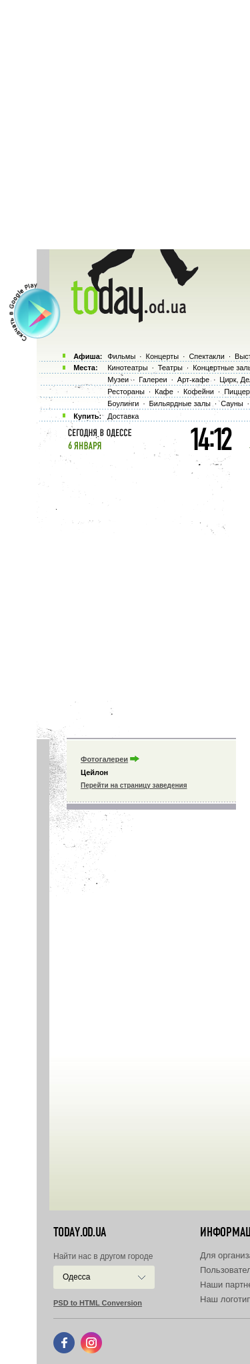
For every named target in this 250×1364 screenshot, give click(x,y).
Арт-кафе (193, 380)
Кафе (164, 392)
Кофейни (198, 392)
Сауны (232, 403)
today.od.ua (79, 1232)
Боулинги (123, 403)
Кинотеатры (127, 368)
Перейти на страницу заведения (134, 785)
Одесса (76, 1277)
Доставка (123, 416)
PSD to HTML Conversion (97, 1303)
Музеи (118, 380)
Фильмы (121, 356)
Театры (170, 368)
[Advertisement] (125, 124)
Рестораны (126, 392)
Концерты (162, 356)
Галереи (153, 380)
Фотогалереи (104, 759)
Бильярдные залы (180, 403)
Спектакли (207, 356)
